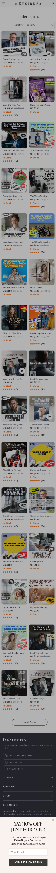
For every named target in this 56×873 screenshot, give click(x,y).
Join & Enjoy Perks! (28, 862)
